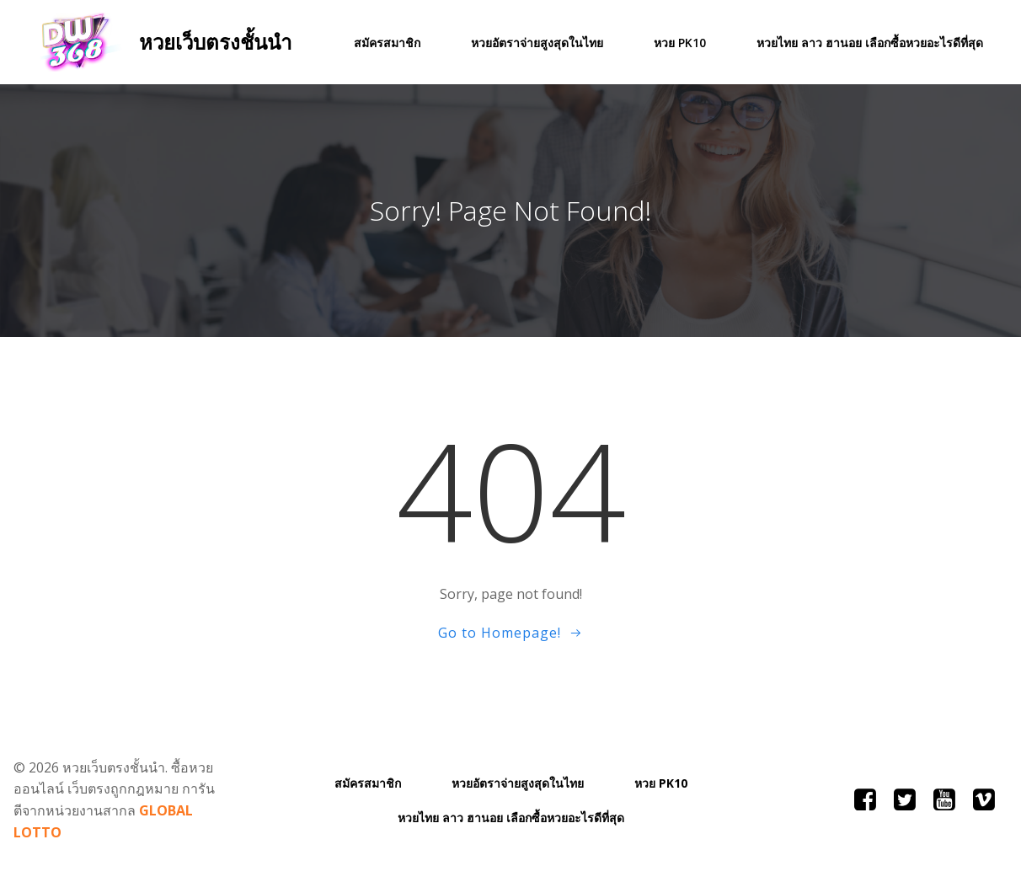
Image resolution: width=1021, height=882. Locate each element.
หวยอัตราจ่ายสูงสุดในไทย (537, 43)
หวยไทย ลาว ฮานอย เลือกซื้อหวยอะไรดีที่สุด (869, 43)
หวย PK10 (680, 43)
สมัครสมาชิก (387, 43)
